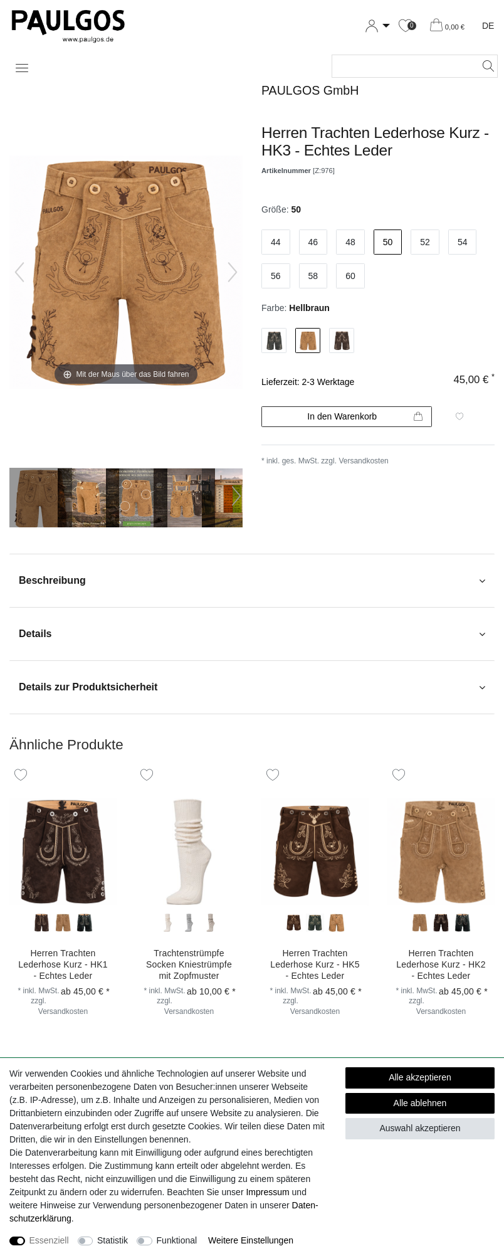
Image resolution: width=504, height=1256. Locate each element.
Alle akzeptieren (420, 1077)
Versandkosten (363, 460)
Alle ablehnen (420, 1103)
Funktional (177, 1240)
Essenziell (49, 1240)
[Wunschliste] (405, 26)
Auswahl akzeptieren (419, 1128)
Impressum (267, 1192)
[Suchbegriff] (402, 66)
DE (488, 26)
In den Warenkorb (364, 417)
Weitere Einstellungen (250, 1240)
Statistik (112, 1240)
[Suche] (484, 66)
